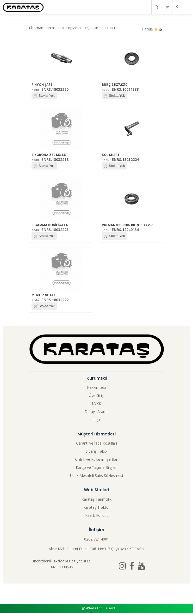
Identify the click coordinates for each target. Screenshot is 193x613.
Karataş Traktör (96, 507)
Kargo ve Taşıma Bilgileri (96, 467)
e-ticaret (61, 561)
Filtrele (152, 29)
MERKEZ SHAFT (44, 295)
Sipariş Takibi (97, 451)
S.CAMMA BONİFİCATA (50, 225)
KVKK (96, 403)
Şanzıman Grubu (101, 27)
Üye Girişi (96, 395)
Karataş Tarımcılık (96, 499)
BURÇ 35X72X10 (114, 84)
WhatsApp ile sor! (98, 608)
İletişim (97, 419)
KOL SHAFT (111, 155)
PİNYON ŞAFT (42, 84)
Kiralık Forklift (96, 515)
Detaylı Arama (97, 411)
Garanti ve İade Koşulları (96, 443)
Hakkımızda (96, 387)
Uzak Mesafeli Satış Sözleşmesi (96, 475)
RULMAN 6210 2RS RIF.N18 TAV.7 (127, 225)
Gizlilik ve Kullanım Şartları (96, 459)
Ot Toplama (70, 27)
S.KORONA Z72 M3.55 (49, 155)
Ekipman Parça (41, 27)
